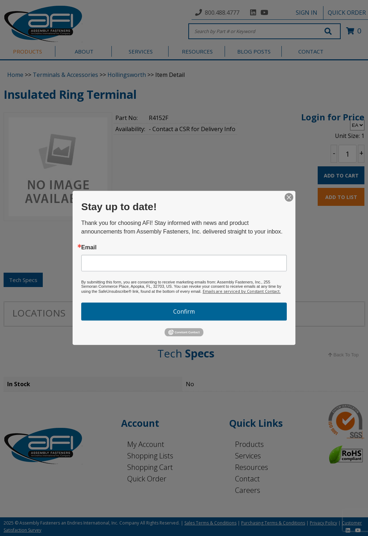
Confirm (184, 311)
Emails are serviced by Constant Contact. (242, 291)
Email (89, 247)
